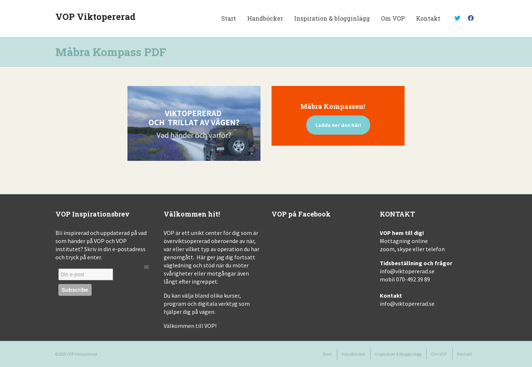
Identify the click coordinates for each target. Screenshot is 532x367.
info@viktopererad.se (407, 271)
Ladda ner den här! (338, 125)
